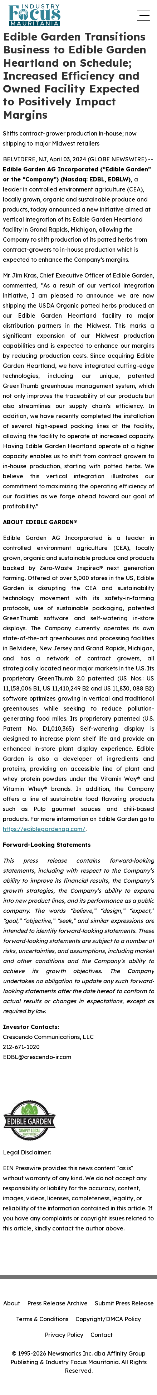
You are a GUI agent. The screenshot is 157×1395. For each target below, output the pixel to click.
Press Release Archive (57, 1303)
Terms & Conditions (42, 1319)
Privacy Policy (64, 1334)
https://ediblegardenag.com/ (44, 828)
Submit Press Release (124, 1303)
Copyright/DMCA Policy (108, 1319)
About (11, 1303)
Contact (101, 1334)
